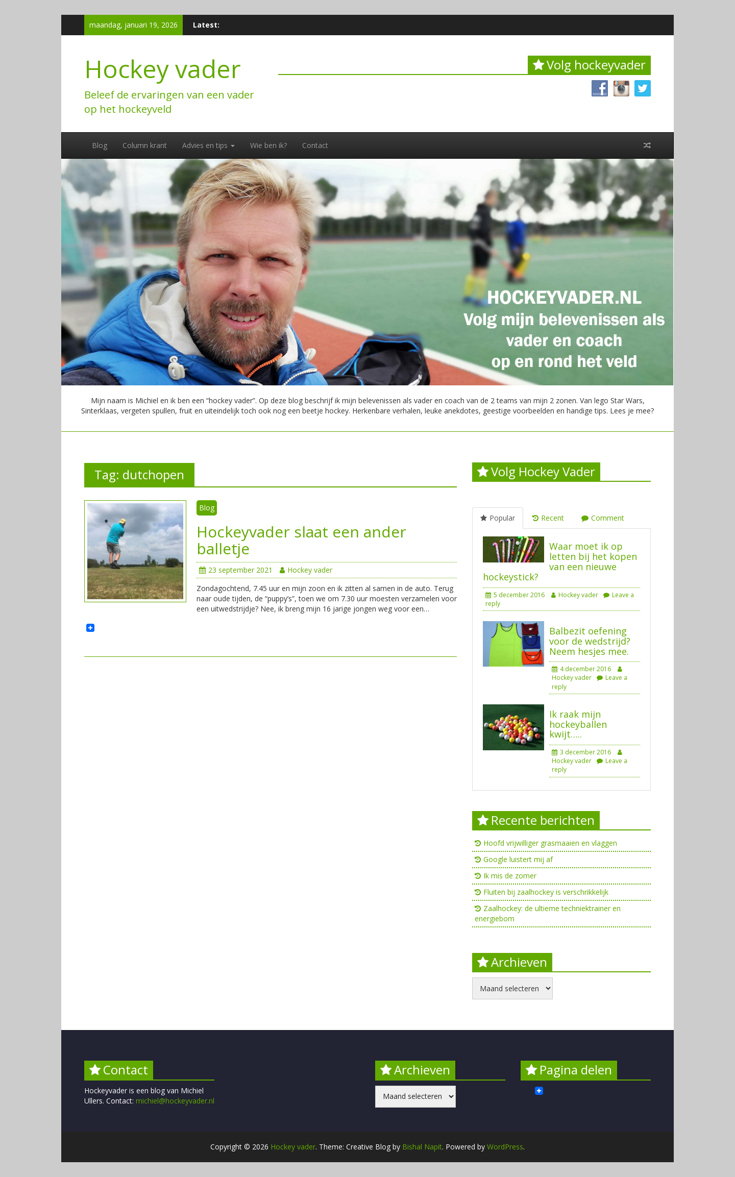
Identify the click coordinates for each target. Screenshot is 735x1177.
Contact (315, 145)
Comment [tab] (602, 518)
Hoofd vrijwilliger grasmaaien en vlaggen (550, 843)
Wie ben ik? (268, 145)
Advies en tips (208, 145)
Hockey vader (162, 68)
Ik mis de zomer (509, 875)
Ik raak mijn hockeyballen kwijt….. (578, 724)
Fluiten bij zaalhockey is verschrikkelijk (545, 892)
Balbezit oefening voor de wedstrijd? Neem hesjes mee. (589, 641)
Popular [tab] (497, 518)
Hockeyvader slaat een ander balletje (301, 540)
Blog (99, 145)
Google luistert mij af (518, 859)
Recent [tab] (548, 518)
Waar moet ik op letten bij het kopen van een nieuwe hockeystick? (560, 561)
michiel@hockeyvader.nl (175, 1101)
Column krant (144, 145)
